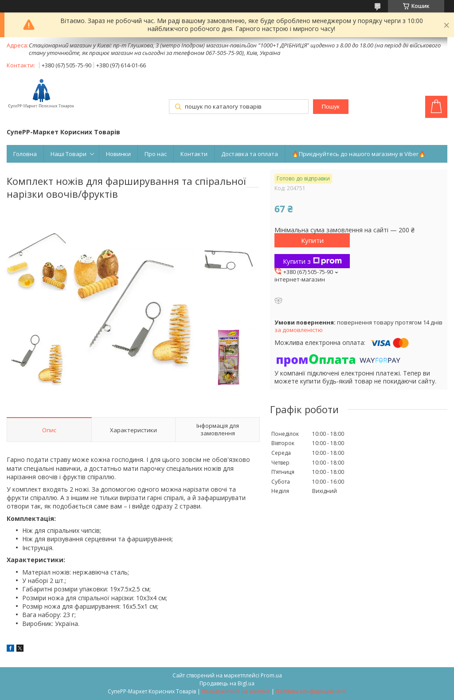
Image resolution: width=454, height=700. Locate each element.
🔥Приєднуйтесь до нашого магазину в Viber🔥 (359, 154)
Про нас (156, 154)
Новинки (118, 154)
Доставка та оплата (249, 154)
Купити (312, 240)
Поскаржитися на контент (236, 691)
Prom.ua (271, 675)
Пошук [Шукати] (331, 106)
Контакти (193, 154)
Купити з (312, 261)
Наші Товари (68, 154)
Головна (25, 154)
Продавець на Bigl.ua (227, 683)
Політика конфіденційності (311, 691)
